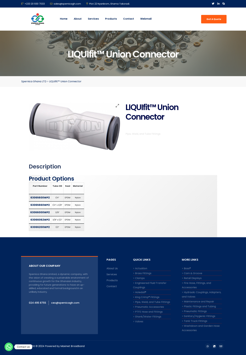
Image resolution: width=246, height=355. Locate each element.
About (78, 19)
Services (93, 19)
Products (111, 19)
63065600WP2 (40, 197)
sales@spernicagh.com (65, 3)
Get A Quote (213, 19)
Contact (128, 19)
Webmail (146, 19)
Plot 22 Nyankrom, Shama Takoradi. (108, 3)
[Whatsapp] (9, 347)
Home (63, 19)
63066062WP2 (40, 220)
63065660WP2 (40, 205)
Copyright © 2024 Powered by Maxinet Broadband (54, 346)
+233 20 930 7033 (33, 3)
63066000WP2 (40, 212)
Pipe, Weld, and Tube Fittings (143, 136)
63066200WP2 (40, 227)
